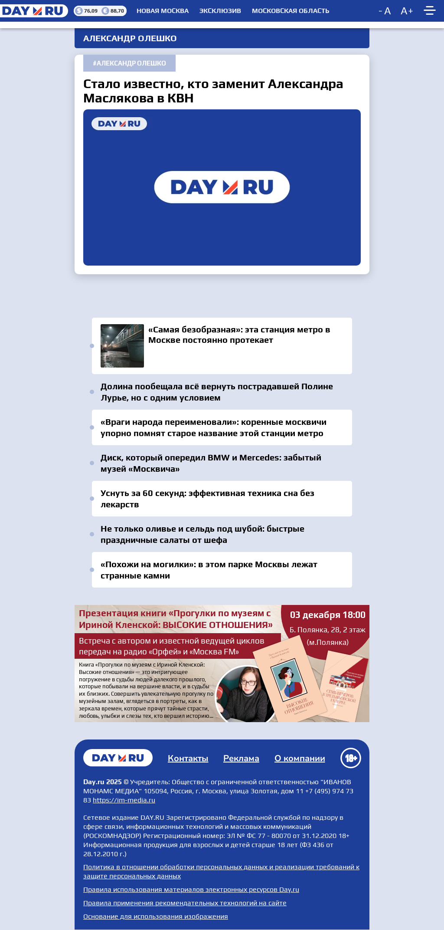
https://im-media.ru (124, 800)
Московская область (291, 10)
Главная (118, 757)
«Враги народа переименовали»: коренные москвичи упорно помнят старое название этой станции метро (213, 427)
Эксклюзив (220, 10)
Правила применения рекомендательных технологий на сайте (185, 903)
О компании (299, 758)
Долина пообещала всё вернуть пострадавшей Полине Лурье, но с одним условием (217, 391)
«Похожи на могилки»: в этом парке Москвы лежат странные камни (209, 569)
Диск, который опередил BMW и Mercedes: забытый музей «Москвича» (211, 462)
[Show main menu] (431, 11)
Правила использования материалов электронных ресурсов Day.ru (191, 889)
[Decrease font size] (385, 11)
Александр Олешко (131, 63)
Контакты (188, 758)
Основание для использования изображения (155, 916)
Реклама (241, 758)
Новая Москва (163, 10)
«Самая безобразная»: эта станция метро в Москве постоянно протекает (222, 346)
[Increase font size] (407, 11)
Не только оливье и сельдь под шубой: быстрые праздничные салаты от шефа (202, 534)
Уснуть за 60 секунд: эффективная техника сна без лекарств (207, 498)
